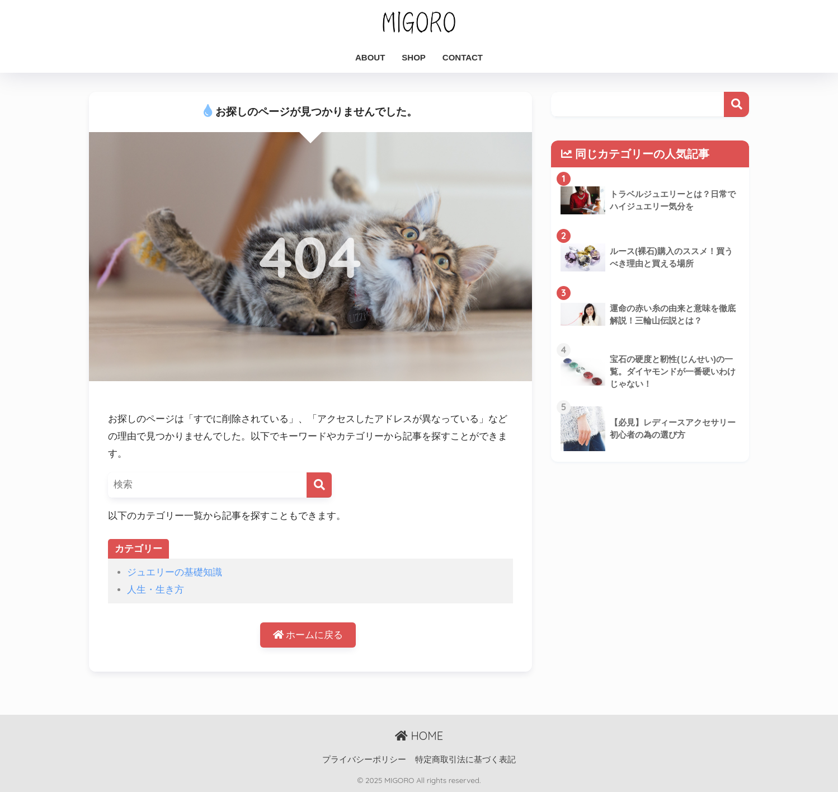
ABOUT (370, 57)
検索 (736, 104)
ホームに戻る (308, 635)
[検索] (319, 485)
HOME (419, 736)
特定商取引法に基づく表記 (465, 759)
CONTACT (462, 57)
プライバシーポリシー (364, 759)
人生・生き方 (155, 589)
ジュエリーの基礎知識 (174, 572)
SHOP (414, 57)
